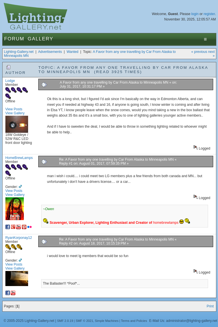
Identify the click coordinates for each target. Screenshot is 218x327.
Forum (14, 39)
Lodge (10, 81)
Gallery (40, 39)
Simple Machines (106, 320)
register (209, 14)
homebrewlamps (165, 223)
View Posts (13, 109)
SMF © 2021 (84, 320)
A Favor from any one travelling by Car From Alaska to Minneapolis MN (114, 82)
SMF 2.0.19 (65, 320)
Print (210, 306)
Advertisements (50, 52)
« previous (199, 52)
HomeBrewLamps (19, 158)
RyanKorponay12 (18, 238)
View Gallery (15, 113)
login (195, 14)
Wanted (72, 52)
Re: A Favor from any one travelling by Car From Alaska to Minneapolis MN (117, 160)
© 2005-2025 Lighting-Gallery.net (29, 321)
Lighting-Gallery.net (19, 52)
